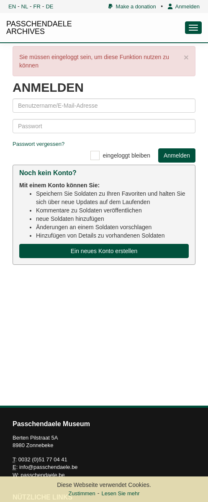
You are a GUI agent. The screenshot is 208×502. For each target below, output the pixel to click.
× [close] (186, 57)
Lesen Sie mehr (120, 493)
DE (49, 6)
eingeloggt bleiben (126, 155)
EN (12, 6)
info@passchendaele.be (48, 467)
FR (37, 6)
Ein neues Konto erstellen (104, 251)
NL (24, 6)
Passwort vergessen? (38, 144)
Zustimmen (81, 493)
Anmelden (184, 6)
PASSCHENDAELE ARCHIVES (39, 28)
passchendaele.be (43, 475)
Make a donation (132, 6)
